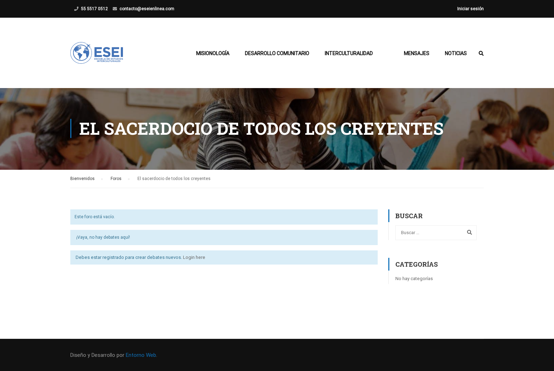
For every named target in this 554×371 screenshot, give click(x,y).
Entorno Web (141, 355)
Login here (194, 258)
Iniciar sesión (470, 8)
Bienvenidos (82, 180)
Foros (116, 180)
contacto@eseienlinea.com (146, 8)
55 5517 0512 (94, 8)
